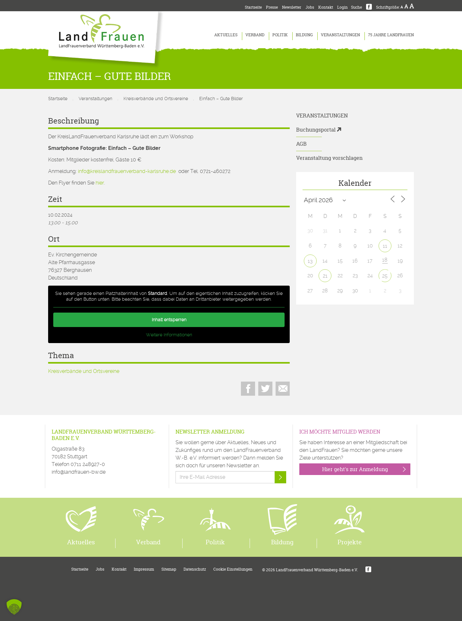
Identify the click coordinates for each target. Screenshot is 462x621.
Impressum (144, 569)
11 (385, 246)
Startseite (253, 7)
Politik (280, 35)
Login (342, 7)
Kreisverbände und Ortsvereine (156, 98)
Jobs (309, 7)
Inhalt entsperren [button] (169, 319)
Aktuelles (225, 35)
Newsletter (291, 7)
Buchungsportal (316, 129)
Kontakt (325, 7)
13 (310, 261)
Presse (272, 7)
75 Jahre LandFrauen (391, 35)
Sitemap (168, 569)
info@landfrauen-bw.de (79, 472)
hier (100, 183)
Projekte (350, 542)
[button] (14, 607)
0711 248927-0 (88, 464)
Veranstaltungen (340, 35)
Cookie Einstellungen (232, 569)
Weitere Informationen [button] (169, 334)
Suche (356, 7)
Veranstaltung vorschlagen (329, 157)
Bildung (304, 35)
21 (325, 276)
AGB (301, 143)
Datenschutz (195, 569)
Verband (254, 35)
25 (385, 276)
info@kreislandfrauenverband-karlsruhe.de (127, 171)
